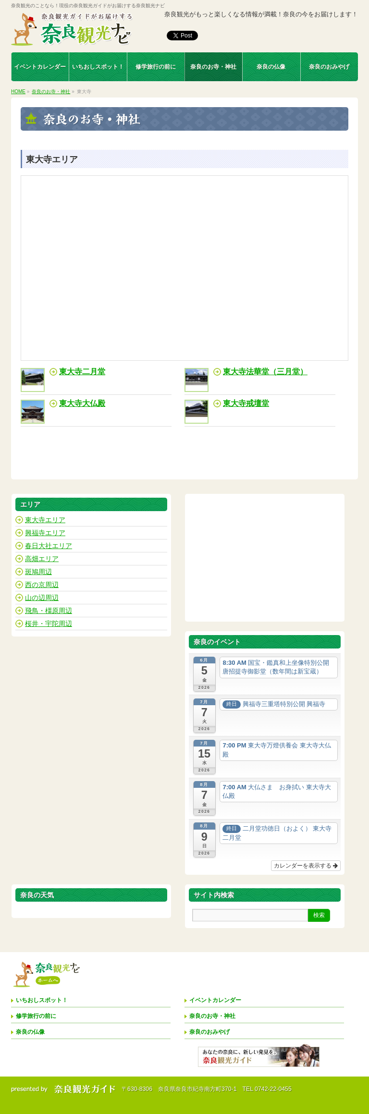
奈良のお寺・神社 (51, 91)
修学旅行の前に (36, 1016)
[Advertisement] (265, 558)
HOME (18, 91)
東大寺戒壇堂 (246, 403)
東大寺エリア (45, 520)
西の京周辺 (42, 584)
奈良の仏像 (30, 1031)
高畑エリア (42, 559)
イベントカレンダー (215, 1000)
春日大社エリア (48, 546)
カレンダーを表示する (306, 865)
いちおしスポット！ (42, 1000)
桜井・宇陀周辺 (48, 623)
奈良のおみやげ (209, 1031)
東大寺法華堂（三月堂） (265, 371)
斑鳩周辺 (38, 571)
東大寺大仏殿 (82, 403)
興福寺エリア (45, 533)
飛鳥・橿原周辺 (48, 610)
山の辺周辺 (42, 597)
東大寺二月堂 (82, 371)
